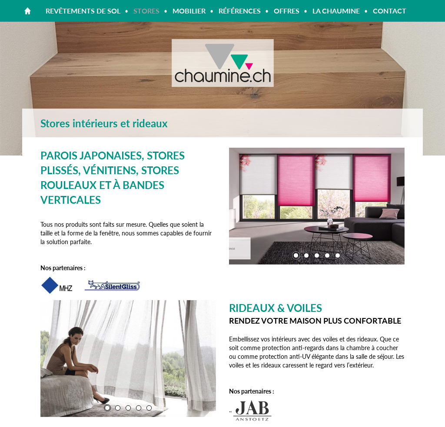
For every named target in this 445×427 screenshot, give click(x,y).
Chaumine (222, 63)
